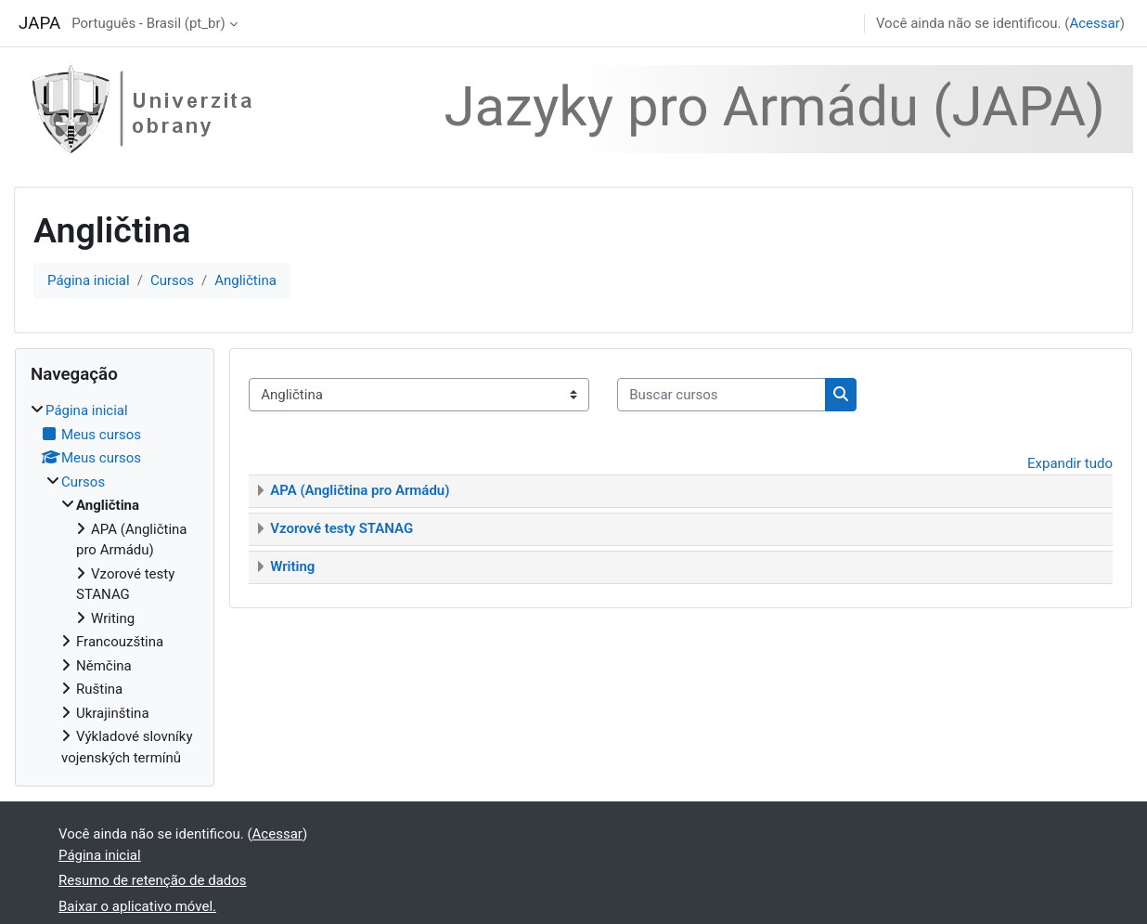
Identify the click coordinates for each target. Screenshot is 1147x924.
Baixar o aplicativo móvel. (137, 906)
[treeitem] (115, 584)
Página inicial (88, 280)
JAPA (39, 23)
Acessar (1094, 23)
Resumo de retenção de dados (152, 880)
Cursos (172, 280)
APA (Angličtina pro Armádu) (359, 490)
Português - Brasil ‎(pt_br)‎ (148, 23)
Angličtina (245, 280)
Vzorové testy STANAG (341, 528)
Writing (292, 566)
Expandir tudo (1070, 463)
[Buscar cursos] (721, 395)
